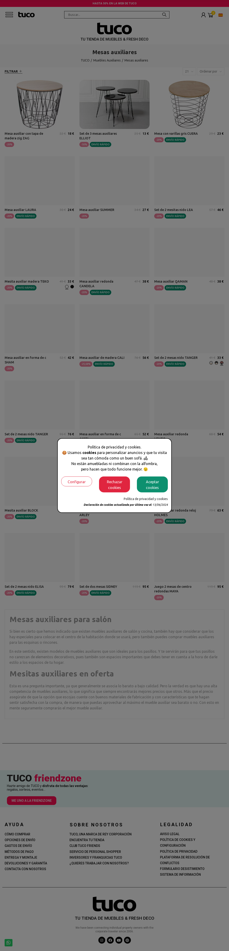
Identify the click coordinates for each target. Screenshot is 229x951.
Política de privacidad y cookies (146, 499)
